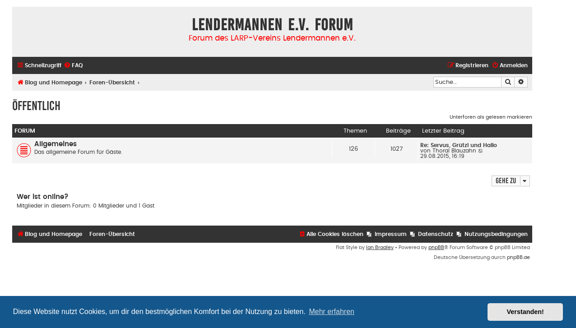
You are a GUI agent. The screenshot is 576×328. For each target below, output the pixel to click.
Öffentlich (36, 106)
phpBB (436, 247)
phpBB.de (518, 257)
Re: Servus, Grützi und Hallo (458, 145)
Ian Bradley (380, 247)
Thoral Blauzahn (454, 150)
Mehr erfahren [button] (331, 311)
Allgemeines (55, 144)
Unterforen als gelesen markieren (491, 117)
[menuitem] (73, 66)
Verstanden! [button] (525, 311)
